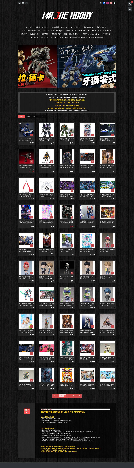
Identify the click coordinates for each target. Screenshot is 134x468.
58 (73, 396)
